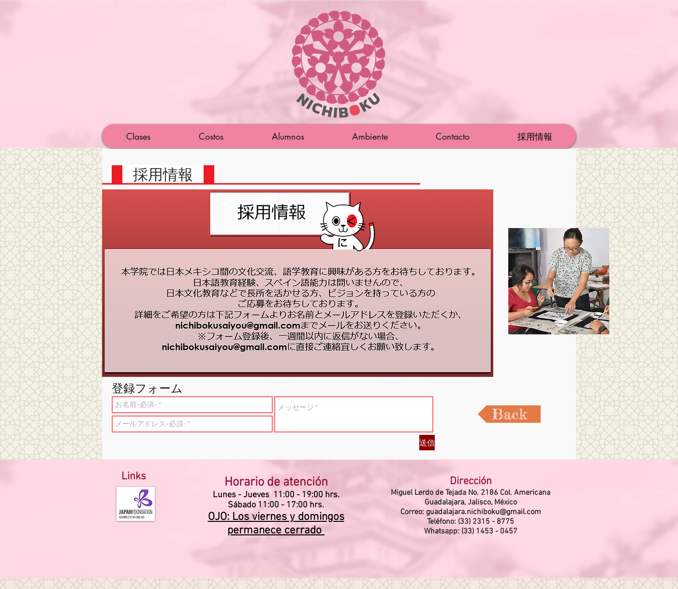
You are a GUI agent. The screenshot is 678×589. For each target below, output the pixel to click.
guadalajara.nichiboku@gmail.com (483, 512)
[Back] (509, 414)
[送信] (427, 442)
